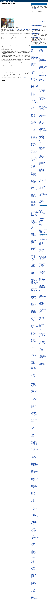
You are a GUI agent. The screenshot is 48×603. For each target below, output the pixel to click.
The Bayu (32, 500)
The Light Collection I (34, 515)
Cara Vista (32, 107)
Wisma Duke (33, 595)
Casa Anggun (33, 108)
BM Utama (41, 245)
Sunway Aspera (41, 164)
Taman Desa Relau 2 (34, 466)
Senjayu (40, 325)
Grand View (32, 195)
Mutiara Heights (33, 311)
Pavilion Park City (42, 297)
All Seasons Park (33, 63)
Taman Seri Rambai (42, 182)
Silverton (32, 407)
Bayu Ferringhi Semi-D (42, 60)
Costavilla (32, 123)
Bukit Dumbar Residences (43, 66)
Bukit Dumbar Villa (42, 67)
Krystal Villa (32, 265)
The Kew (32, 510)
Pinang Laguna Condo (42, 309)
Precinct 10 (41, 221)
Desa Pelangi (33, 150)
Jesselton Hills (41, 281)
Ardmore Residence (42, 51)
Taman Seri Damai (34, 481)
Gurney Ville (33, 206)
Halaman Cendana (34, 210)
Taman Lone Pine (33, 477)
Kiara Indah (32, 259)
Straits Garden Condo (34, 442)
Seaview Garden (33, 386)
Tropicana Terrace (42, 355)
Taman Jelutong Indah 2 (34, 471)
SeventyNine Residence (43, 327)
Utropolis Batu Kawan (42, 356)
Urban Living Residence (43, 194)
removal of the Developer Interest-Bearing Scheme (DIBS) (18, 29)
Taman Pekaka (33, 480)
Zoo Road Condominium (34, 598)
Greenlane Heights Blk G (35, 197)
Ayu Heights (33, 78)
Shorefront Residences (34, 401)
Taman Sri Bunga (33, 485)
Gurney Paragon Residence (33, 203)
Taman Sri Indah (33, 487)
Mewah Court (33, 299)
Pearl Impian (41, 301)
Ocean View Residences (43, 294)
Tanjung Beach (33, 491)
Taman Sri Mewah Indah (43, 185)
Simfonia (40, 154)
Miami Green (33, 302)
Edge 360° (32, 167)
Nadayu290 (32, 320)
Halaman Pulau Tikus (34, 215)
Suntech (40, 225)
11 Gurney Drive (33, 52)
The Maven (41, 189)
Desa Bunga (33, 139)
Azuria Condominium (34, 79)
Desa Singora (33, 154)
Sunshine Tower (33, 457)
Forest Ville (32, 183)
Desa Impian (33, 143)
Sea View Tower (41, 324)
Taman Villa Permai (42, 342)
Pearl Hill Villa (41, 117)
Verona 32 (40, 195)
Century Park (33, 115)
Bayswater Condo (33, 84)
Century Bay (33, 114)
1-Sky (32, 49)
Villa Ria (32, 581)
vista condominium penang (40, 21)
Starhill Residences (34, 441)
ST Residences (33, 440)
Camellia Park (41, 248)
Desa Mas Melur (33, 146)
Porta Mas (32, 354)
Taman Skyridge (33, 484)
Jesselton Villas (41, 97)
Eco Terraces (33, 164)
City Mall (40, 210)
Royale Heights (41, 317)
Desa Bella (32, 135)
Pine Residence (33, 350)
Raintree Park (41, 311)
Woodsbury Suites (42, 364)
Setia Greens (41, 143)
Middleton (32, 303)
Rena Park (41, 135)
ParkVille (40, 116)
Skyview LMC (33, 413)
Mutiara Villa (33, 317)
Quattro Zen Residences (43, 130)
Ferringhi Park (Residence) (41, 85)
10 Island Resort (33, 51)
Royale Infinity (41, 318)
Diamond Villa (33, 159)
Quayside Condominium (34, 364)
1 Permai (40, 48)
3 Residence (33, 55)
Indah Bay (32, 241)
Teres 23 (40, 348)
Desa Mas (32, 145)
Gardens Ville (33, 187)
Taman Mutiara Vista (34, 479)
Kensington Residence (42, 287)
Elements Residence (42, 267)
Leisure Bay (33, 271)
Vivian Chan (34, 9)
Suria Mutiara (33, 458)
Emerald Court (41, 79)
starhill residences (40, 5)
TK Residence (41, 193)
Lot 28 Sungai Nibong (42, 213)
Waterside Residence (34, 591)
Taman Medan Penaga (34, 478)
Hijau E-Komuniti (41, 274)
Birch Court (32, 92)
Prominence (41, 310)
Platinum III (32, 353)
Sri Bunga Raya (33, 423)
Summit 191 (33, 451)
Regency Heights (33, 373)
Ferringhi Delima (33, 173)
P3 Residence (33, 331)
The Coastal (33, 506)
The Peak (32, 529)
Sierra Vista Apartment (34, 405)
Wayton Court (33, 592)
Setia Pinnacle (33, 393)
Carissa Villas (41, 252)
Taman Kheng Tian (34, 473)
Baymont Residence (42, 59)
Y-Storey (32, 596)
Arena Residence (33, 70)
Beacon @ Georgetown (34, 86)
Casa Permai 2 (41, 68)
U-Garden (32, 561)
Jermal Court (33, 254)
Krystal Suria (33, 264)
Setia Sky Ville (33, 394)
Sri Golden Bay (33, 426)
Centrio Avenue (33, 113)
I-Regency (32, 227)
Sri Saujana (32, 436)
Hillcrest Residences (34, 222)
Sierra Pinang (41, 150)
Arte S (32, 72)
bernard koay (34, 5)
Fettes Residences (34, 179)
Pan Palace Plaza (42, 217)
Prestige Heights (41, 124)
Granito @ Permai (33, 196)
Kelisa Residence (42, 286)
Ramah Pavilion (33, 368)
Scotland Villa (33, 383)
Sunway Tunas (41, 171)
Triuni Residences (33, 553)
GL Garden (32, 188)
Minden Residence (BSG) (43, 107)
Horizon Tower (33, 224)
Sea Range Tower (33, 385)
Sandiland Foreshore (34, 379)
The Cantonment (33, 502)
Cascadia (32, 109)
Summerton (32, 450)
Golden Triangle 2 (33, 190)
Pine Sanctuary (41, 123)
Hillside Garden (33, 223)
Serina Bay (32, 392)
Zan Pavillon (33, 597)
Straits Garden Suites (34, 444)
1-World (32, 50)
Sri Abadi (32, 420)
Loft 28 (40, 288)
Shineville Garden (33, 399)
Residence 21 (33, 376)
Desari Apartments (34, 158)
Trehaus (32, 550)
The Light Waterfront (34, 522)
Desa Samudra (33, 152)
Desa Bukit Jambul (34, 138)
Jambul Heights (33, 247)
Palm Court (32, 332)
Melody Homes (33, 292)
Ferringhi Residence (34, 175)
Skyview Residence (34, 414)
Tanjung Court (33, 492)
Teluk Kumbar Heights (42, 188)
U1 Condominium (33, 562)
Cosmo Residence (42, 258)
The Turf (32, 539)
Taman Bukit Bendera (34, 464)
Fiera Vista (32, 180)
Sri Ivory (32, 428)
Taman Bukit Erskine (34, 465)
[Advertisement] (21, 11)
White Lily (40, 202)
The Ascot (32, 499)
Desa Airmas (33, 131)
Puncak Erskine (33, 360)
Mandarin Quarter (42, 291)
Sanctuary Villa (41, 323)
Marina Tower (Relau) (34, 282)
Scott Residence (33, 384)
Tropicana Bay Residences (33, 557)
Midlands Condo (33, 304)
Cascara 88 (41, 69)
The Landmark (33, 513)
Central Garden (33, 110)
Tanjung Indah (33, 493)
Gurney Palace (33, 201)
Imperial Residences (34, 240)
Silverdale (32, 406)
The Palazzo (33, 528)
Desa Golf (32, 142)
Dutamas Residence (42, 263)
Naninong (32, 321)
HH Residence (33, 221)
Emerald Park (41, 81)
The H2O (32, 509)
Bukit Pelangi (33, 103)
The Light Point (33, 521)
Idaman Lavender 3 (34, 236)
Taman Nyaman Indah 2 (43, 178)
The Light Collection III (34, 517)
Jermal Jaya (33, 255)
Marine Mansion (33, 283)
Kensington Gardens (42, 98)
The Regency (33, 535)
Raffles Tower (33, 367)
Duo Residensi (33, 160)
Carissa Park (41, 251)
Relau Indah (33, 374)
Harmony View (33, 220)
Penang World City (34, 342)
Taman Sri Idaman (34, 486)
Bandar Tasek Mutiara (42, 241)
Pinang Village (41, 122)
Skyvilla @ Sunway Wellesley (42, 329)
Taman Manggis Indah (42, 337)
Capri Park (41, 250)
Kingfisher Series (33, 260)
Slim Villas (40, 155)
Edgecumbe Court (34, 168)
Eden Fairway (33, 165)
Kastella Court (33, 256)
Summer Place (33, 448)
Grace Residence (33, 193)
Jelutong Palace (33, 251)
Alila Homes (41, 50)
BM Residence (41, 244)
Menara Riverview (33, 296)
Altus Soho (32, 65)
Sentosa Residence (42, 326)
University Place (33, 566)
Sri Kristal (32, 429)
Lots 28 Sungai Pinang (42, 214)
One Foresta (33, 327)
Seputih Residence (42, 138)
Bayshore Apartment (34, 81)
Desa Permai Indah (34, 151)
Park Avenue (33, 334)
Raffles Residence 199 (42, 131)
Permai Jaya (33, 346)
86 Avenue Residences (34, 57)
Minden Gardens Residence (41, 103)
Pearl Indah (41, 302)
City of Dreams (33, 117)
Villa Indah (32, 576)
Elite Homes (41, 78)
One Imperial (33, 328)
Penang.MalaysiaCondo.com (8, 1)
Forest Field (33, 182)
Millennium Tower (33, 305)
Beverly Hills (41, 62)
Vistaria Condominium (34, 588)
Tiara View (32, 544)
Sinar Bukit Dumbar (34, 408)
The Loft (32, 523)
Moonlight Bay (41, 108)
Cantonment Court (34, 106)
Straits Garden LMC (34, 443)
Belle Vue (32, 88)
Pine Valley (41, 220)
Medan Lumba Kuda (34, 290)
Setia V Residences (34, 398)
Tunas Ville (32, 559)
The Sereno (41, 192)
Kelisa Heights (41, 285)
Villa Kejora (32, 577)
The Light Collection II (34, 516)
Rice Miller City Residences (33, 378)
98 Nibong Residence (34, 58)
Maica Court (33, 275)
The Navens (41, 350)
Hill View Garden (41, 91)
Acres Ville (32, 59)
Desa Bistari (33, 136)
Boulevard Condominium (35, 99)
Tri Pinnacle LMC (33, 552)
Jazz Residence (33, 250)
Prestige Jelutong (42, 128)
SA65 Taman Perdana (42, 320)
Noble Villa (32, 324)
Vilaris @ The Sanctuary (43, 196)
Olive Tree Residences (34, 326)
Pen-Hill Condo (33, 341)
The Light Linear (33, 520)
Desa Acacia (33, 130)
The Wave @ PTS (34, 543)
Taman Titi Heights (42, 186)
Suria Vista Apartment (34, 459)
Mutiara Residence (42, 109)
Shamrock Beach (42, 147)
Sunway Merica (41, 169)
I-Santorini (32, 228)
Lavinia (32, 268)
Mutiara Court (33, 310)
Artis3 (32, 73)
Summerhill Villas (42, 162)
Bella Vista (32, 87)
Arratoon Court (33, 71)
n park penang (38, 37)
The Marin (32, 524)
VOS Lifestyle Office (42, 232)
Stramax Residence (42, 161)
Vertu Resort (41, 357)
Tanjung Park (33, 494)
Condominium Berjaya (42, 257)
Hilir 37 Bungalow (42, 90)
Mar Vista (32, 278)
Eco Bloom (41, 264)
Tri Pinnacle (33, 551)
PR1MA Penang (33, 355)
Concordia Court (33, 121)
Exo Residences (41, 270)
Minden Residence (42, 106)
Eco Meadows (41, 265)
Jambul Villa (41, 96)
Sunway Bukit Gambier (42, 165)
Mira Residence (33, 306)
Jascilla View (33, 248)
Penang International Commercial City (42, 219)
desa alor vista (38, 41)
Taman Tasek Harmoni (42, 340)
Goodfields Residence (42, 271)
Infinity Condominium (34, 243)
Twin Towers (33, 560)
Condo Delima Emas (42, 256)
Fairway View (33, 172)
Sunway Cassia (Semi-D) (43, 168)
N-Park (32, 319)
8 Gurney (32, 56)
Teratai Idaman (41, 347)
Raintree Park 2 (41, 312)
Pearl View (32, 340)
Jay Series (32, 249)
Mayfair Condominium (34, 288)
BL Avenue (32, 96)
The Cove (32, 507)
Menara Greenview (34, 295)
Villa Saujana (33, 582)
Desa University (33, 157)
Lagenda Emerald (42, 100)
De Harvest (41, 77)
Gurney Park (33, 204)
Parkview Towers (33, 335)
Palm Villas (41, 295)
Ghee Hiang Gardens (42, 89)
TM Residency (33, 545)
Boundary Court (33, 100)
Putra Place (32, 362)
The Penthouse (33, 530)
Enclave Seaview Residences (42, 83)
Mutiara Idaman (33, 312)
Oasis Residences (42, 113)
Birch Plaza (32, 93)
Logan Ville (32, 273)
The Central (32, 503)
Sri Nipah (32, 430)
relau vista (38, 29)
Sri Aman (32, 421)
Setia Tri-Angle (33, 397)
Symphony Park (33, 462)
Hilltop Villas (41, 92)
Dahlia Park (41, 259)
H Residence (33, 207)
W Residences (41, 201)
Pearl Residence (41, 303)
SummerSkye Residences (35, 449)
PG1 (31, 348)
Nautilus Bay (41, 110)
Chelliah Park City (33, 116)
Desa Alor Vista (33, 132)
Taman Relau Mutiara (42, 180)
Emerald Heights (41, 80)
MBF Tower (32, 289)
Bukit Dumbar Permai (34, 102)
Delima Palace (33, 129)
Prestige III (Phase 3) (42, 127)
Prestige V (40, 129)
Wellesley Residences (42, 363)
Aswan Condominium (34, 77)
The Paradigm (41, 351)
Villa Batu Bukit (33, 574)
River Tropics (41, 316)
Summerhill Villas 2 (42, 163)
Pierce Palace (33, 349)
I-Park (32, 226)
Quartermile (41, 222)
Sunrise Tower (33, 456)
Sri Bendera (41, 158)
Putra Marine (33, 361)
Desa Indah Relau (33, 144)
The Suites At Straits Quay (35, 537)
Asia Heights (33, 74)
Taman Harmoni (33, 470)
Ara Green (32, 67)
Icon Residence (33, 229)
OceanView (32, 325)
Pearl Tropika (41, 304)
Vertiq (32, 568)
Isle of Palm (41, 93)
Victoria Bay (33, 570)
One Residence (41, 114)
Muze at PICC (33, 318)
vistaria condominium (39, 17)
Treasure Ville (33, 546)
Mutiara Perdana (33, 313)
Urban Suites (33, 567)
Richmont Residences (42, 136)
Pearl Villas (41, 305)
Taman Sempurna (42, 181)
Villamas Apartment (34, 584)
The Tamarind (33, 538)
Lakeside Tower (33, 266)
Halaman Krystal (33, 214)
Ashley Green (41, 52)
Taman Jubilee (33, 472)
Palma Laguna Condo (42, 296)
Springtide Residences (34, 419)
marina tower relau (39, 33)
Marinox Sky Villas (34, 284)
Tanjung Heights (41, 344)
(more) (35, 8)
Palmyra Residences (42, 115)
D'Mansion (32, 124)
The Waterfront (33, 542)
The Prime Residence (34, 531)
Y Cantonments (41, 203)
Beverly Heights (41, 61)
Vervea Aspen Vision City (43, 358)
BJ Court (32, 95)
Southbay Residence (42, 157)
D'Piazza (32, 125)
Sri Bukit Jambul (33, 422)
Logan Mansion (33, 272)
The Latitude (33, 514)
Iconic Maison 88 (41, 277)
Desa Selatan (33, 153)
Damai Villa (32, 128)
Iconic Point (41, 278)
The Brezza (32, 501)
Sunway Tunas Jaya (42, 172)
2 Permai (40, 49)
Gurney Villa (33, 205)
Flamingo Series (33, 181)
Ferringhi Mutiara (33, 174)
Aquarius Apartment (34, 66)
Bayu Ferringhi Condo (34, 85)
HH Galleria (41, 212)
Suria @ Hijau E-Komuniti (43, 333)
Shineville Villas (41, 148)
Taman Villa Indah (42, 341)
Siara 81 (40, 149)
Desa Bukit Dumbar (34, 137)
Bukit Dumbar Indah (34, 101)
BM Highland (41, 242)
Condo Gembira (33, 122)
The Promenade (33, 532)
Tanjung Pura (33, 495)
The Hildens (41, 349)
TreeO (32, 549)
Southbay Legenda (42, 156)
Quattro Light (33, 363)
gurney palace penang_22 (41, 9)
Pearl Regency (33, 339)
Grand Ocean (33, 194)
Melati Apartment (33, 291)
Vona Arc (40, 231)
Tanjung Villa (41, 187)
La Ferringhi (41, 99)
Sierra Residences (34, 404)
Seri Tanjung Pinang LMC (35, 391)
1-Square (40, 206)
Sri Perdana (33, 433)
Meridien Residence (34, 298)
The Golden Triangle (34, 508)
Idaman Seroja (33, 239)
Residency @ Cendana (42, 313)
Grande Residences (42, 272)
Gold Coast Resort (34, 189)
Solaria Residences (34, 415)
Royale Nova (41, 319)
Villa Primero (41, 362)
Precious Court (33, 356)
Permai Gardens (41, 120)
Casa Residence (41, 255)
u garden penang (39, 25)
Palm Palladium (33, 333)
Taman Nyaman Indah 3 (43, 179)
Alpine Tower (33, 64)
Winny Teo (33, 17)
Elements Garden (42, 266)
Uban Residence (33, 563)
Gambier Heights (33, 186)
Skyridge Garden (33, 412)
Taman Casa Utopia (42, 335)
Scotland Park (33, 382)
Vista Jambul (41, 200)
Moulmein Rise (33, 309)
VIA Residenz (33, 569)
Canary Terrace (41, 249)
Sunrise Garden (33, 455)
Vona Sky (32, 590)
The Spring (32, 536)
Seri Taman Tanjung (34, 390)
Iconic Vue (32, 232)
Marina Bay (32, 279)
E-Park (32, 161)
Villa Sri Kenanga (33, 583)
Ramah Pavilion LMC (34, 369)
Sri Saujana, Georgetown (35, 437)
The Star (24, 77)
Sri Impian (32, 427)
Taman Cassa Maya (42, 336)
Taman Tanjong (33, 488)
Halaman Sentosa (33, 216)
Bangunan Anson (33, 80)
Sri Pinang (32, 435)
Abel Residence (41, 235)
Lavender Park (33, 267)
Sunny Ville (32, 452)
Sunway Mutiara (41, 170)
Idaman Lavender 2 (34, 235)
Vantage (40, 230)
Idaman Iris (32, 233)
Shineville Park (33, 400)
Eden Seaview (33, 166)
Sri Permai (32, 434)
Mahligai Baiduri (33, 274)
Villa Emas (32, 575)
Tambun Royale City (42, 343)
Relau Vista (32, 375)
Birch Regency (33, 94)
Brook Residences (42, 65)
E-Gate (40, 211)
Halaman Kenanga (34, 211)
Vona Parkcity (33, 589)
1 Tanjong (32, 48)
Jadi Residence (41, 280)
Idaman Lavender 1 (34, 234)
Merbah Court (33, 297)
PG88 (40, 121)
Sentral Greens (41, 137)
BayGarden (41, 58)
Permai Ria (32, 347)
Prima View (32, 357)
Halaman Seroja (41, 273)
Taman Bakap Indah (42, 334)
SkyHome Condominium (34, 411)
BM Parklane (41, 243)
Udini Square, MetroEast (43, 229)
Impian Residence (42, 279)
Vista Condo (33, 585)
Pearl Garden (41, 298)
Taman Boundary (33, 463)
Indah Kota (32, 242)
